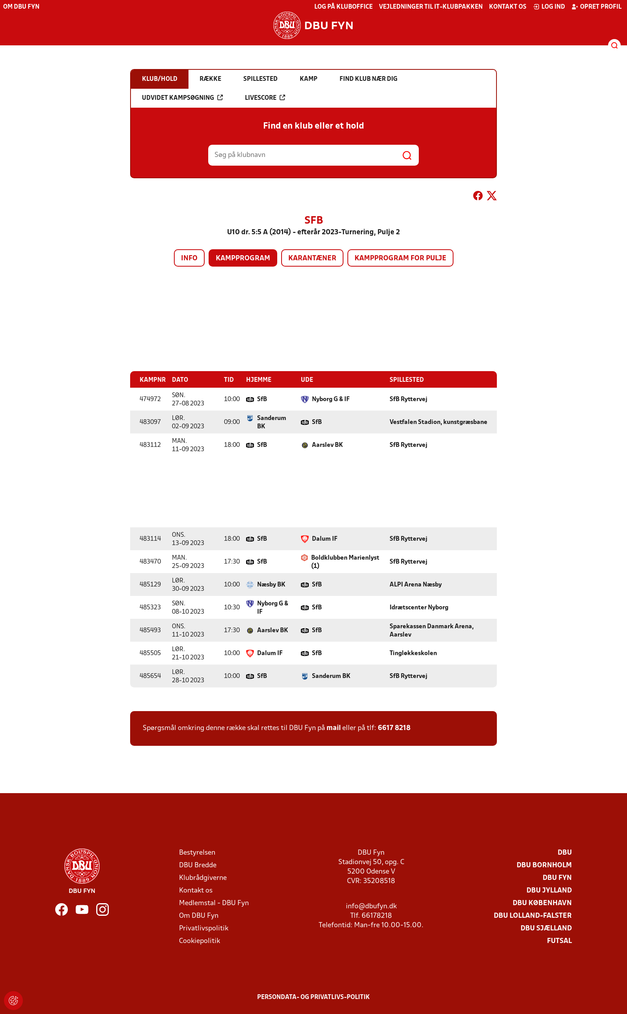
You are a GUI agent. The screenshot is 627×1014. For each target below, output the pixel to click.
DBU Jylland (549, 890)
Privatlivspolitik (203, 928)
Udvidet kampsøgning (182, 98)
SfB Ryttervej (408, 399)
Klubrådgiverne (203, 877)
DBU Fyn (557, 877)
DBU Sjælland (546, 928)
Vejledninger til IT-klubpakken (431, 7)
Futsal (559, 940)
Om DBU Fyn (21, 7)
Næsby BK (271, 584)
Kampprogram (243, 258)
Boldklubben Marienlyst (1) (345, 562)
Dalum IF (325, 539)
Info (189, 258)
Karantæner (312, 258)
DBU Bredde (197, 865)
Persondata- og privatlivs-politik (313, 997)
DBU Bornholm (544, 865)
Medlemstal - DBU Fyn (214, 903)
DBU (565, 852)
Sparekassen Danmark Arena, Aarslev (432, 630)
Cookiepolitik (199, 940)
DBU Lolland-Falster (533, 915)
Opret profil (596, 6)
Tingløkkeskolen (413, 653)
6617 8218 (394, 728)
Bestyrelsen (197, 852)
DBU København (542, 903)
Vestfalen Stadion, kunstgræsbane (438, 422)
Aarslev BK (327, 445)
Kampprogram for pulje (400, 258)
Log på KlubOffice (343, 7)
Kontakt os (507, 7)
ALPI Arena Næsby (416, 584)
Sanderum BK (271, 422)
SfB (262, 399)
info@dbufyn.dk (371, 906)
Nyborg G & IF (331, 399)
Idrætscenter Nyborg (419, 607)
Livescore (265, 98)
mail (334, 728)
